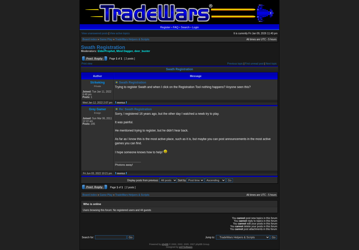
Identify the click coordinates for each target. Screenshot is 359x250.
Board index (90, 39)
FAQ (176, 27)
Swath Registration (103, 47)
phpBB (165, 244)
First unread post (254, 63)
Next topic (271, 63)
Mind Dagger (124, 51)
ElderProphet (106, 51)
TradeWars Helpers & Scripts (132, 39)
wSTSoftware (185, 247)
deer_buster (142, 51)
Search (185, 27)
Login (195, 27)
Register (165, 27)
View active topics (120, 33)
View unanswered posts (95, 33)
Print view (87, 63)
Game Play (106, 39)
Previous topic (235, 63)
